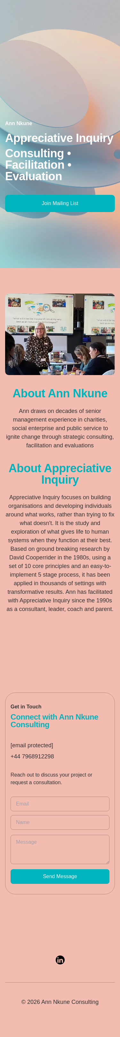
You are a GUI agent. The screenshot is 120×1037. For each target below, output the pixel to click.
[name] (60, 822)
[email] (60, 804)
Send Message (60, 876)
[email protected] (32, 745)
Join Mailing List (60, 203)
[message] (60, 849)
